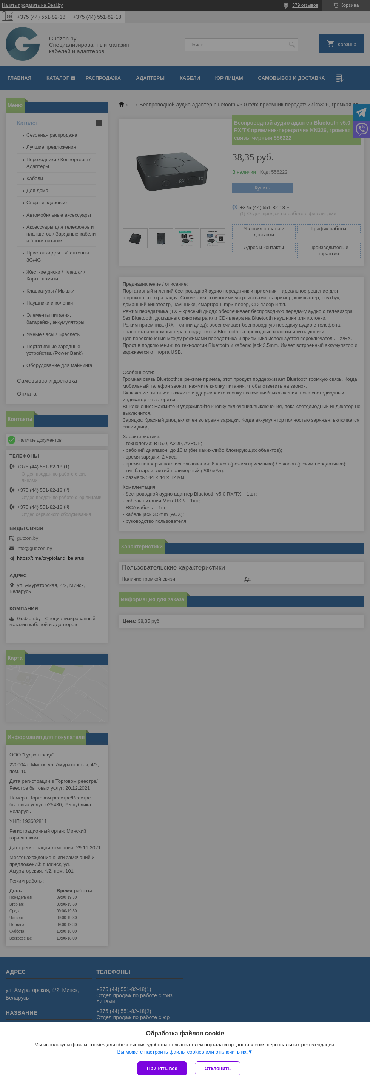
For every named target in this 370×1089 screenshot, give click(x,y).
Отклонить (218, 1068)
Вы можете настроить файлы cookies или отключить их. (182, 1052)
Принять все (162, 1068)
